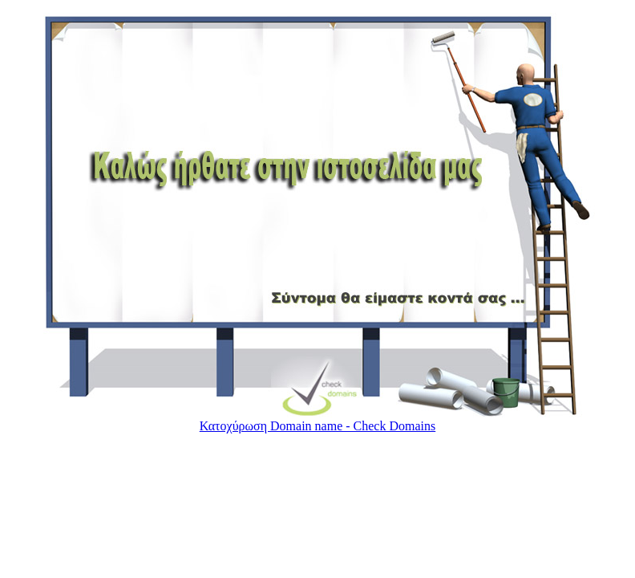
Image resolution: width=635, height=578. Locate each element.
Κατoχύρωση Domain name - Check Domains (317, 426)
